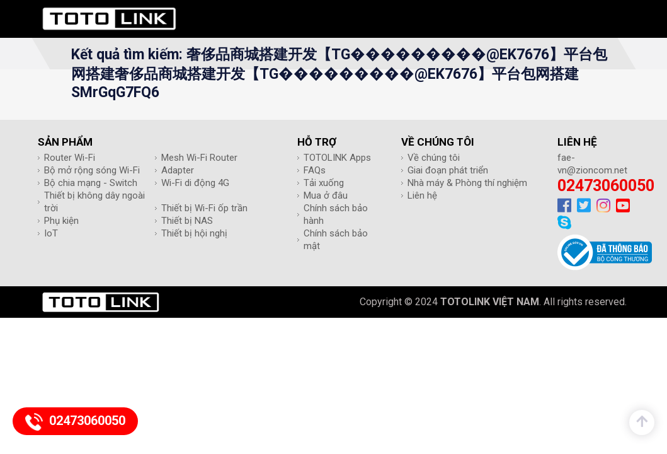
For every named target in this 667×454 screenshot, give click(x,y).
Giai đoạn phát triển (448, 170)
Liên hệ (422, 195)
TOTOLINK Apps (337, 157)
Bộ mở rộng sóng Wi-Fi (92, 170)
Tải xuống (324, 183)
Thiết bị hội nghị (194, 233)
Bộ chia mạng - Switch (90, 183)
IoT (51, 233)
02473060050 (605, 186)
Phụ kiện (61, 220)
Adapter (177, 170)
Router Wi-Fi (69, 157)
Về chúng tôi (434, 157)
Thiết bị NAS (187, 220)
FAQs (315, 170)
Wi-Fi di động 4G (195, 183)
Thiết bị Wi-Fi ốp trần (204, 208)
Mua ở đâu (326, 195)
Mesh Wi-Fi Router (199, 157)
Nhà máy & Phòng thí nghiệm (467, 183)
